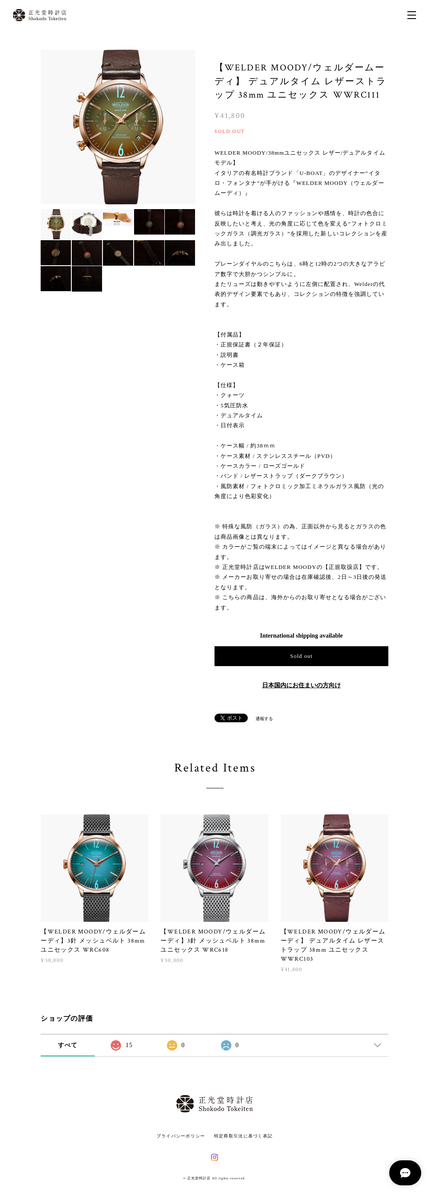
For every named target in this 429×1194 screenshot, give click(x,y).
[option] (118, 127)
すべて (68, 1045)
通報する (264, 718)
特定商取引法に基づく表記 (243, 1136)
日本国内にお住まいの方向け (301, 685)
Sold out (301, 656)
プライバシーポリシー (181, 1136)
